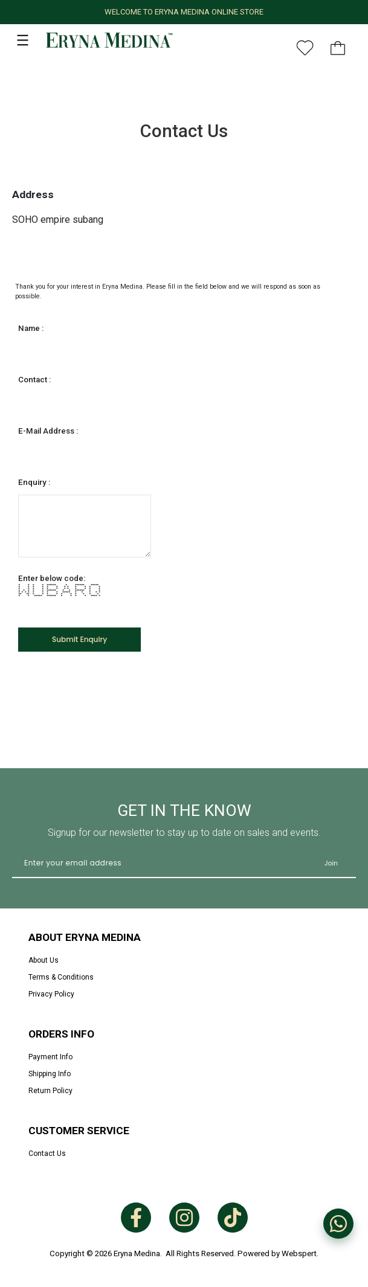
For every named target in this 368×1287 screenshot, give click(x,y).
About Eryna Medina (84, 937)
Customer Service (78, 1131)
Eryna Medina (137, 1253)
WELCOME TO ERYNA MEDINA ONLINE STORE (184, 11)
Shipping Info (49, 1074)
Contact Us (47, 1153)
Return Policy (50, 1090)
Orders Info (61, 1034)
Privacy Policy (51, 994)
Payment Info (50, 1057)
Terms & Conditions (61, 977)
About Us (43, 960)
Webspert (299, 1253)
